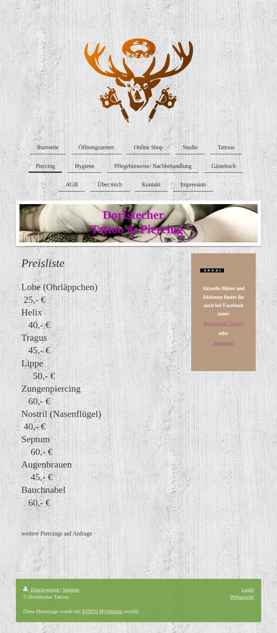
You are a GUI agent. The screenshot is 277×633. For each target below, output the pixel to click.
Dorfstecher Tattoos (223, 323)
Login (248, 590)
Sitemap (70, 590)
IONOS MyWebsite (102, 611)
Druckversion (41, 590)
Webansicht (242, 597)
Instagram (224, 343)
